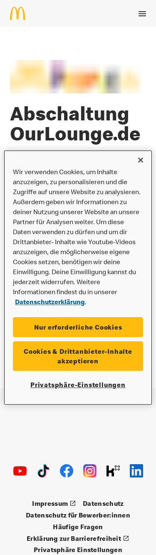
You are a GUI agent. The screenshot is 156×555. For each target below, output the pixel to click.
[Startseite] (21, 11)
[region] (78, 277)
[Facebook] (66, 471)
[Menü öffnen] (142, 12)
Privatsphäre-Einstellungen (78, 384)
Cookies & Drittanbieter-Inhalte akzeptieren (78, 356)
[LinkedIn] (136, 471)
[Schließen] (140, 160)
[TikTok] (43, 471)
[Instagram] (90, 471)
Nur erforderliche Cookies (78, 327)
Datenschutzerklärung (50, 302)
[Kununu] (113, 471)
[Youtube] (20, 471)
